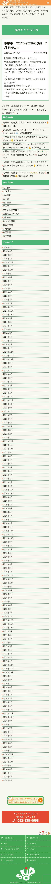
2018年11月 (8, 579)
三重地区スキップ (12, 53)
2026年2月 (8, 255)
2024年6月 (8, 329)
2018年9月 (8, 587)
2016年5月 (8, 691)
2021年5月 (8, 467)
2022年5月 (8, 423)
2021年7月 (8, 460)
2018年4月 (8, 605)
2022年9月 (8, 408)
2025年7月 (8, 281)
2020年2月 (8, 523)
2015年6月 (8, 732)
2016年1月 (8, 706)
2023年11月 (8, 356)
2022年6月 (8, 419)
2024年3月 (8, 341)
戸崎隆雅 (7, 229)
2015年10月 (8, 717)
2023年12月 (8, 352)
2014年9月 (8, 765)
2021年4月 (8, 471)
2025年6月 (8, 285)
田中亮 (6, 206)
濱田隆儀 (7, 232)
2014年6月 (8, 777)
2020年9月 (8, 497)
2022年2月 (8, 434)
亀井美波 (7, 202)
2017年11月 (8, 624)
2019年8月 (8, 546)
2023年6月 (8, 374)
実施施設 (31, 843)
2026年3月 (8, 251)
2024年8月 (8, 322)
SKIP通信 (7, 191)
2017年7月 (8, 639)
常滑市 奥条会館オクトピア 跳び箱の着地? (23, 106)
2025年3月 (8, 296)
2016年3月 (8, 698)
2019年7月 (8, 549)
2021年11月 (8, 445)
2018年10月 (8, 583)
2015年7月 (8, 728)
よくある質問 (7, 860)
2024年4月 (8, 337)
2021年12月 (8, 441)
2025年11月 (8, 266)
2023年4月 (8, 382)
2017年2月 (8, 657)
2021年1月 (8, 482)
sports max (23, 882)
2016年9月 (8, 676)
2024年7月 (8, 326)
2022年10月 (8, 404)
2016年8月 (8, 680)
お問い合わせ (33, 855)
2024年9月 (8, 318)
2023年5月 (8, 378)
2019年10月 (8, 538)
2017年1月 (8, 661)
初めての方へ (7, 838)
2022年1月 (8, 438)
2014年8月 (8, 769)
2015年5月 (8, 736)
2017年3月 (8, 654)
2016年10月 (8, 672)
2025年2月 (8, 300)
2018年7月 (8, 594)
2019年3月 (8, 564)
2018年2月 (8, 613)
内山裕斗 (7, 188)
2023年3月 (8, 385)
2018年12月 (8, 575)
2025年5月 (8, 288)
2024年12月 (8, 307)
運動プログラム (33, 838)
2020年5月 (8, 512)
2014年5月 (8, 780)
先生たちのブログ (11, 210)
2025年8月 (8, 277)
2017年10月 (8, 628)
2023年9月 (8, 363)
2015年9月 (8, 721)
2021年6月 (8, 464)
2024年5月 (8, 333)
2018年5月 (8, 602)
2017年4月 (8, 650)
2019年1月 (8, 572)
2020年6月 (8, 508)
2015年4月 (8, 739)
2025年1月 (8, 303)
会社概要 (31, 860)
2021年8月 (8, 456)
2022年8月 (8, 411)
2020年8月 (8, 501)
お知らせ (7, 217)
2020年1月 (8, 527)
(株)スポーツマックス (25, 817)
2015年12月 (8, 710)
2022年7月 (8, 415)
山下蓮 (6, 199)
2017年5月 (8, 646)
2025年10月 (8, 270)
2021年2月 (8, 479)
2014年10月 (8, 762)
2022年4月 (8, 426)
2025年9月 (8, 274)
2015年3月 (8, 743)
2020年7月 (8, 505)
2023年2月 (8, 389)
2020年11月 (8, 490)
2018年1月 (8, 616)
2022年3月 (8, 430)
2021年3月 (8, 475)
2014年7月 (8, 773)
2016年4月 (8, 695)
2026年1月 (8, 259)
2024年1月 (8, 348)
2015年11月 (8, 713)
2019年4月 (8, 561)
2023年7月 (8, 370)
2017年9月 (8, 631)
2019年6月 (8, 553)
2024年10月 (8, 315)
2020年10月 (8, 493)
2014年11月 (8, 758)
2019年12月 (8, 531)
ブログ (30, 849)
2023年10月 (8, 359)
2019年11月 (8, 534)
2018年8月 (8, 590)
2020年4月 (8, 516)
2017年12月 (8, 620)
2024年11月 (8, 311)
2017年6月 (8, 643)
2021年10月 (8, 449)
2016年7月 (8, 684)
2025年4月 (8, 292)
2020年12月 (8, 486)
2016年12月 (8, 665)
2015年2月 (8, 747)
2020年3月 (8, 520)
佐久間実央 (8, 225)
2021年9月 (8, 452)
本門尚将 (7, 236)
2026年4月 (8, 247)
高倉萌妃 (7, 195)
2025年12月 (8, 262)
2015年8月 (8, 724)
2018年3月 (8, 609)
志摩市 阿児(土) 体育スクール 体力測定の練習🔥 (26, 122)
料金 (4, 843)
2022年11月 (8, 400)
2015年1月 (8, 751)
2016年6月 (8, 687)
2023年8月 (8, 367)
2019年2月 (8, 568)
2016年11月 (8, 669)
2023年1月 (8, 393)
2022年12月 (8, 397)
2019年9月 (8, 542)
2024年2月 (8, 344)
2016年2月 (8, 702)
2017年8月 (8, 635)
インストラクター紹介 (10, 849)
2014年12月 (8, 754)
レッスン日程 (9, 221)
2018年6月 (8, 598)
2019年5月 (8, 557)
